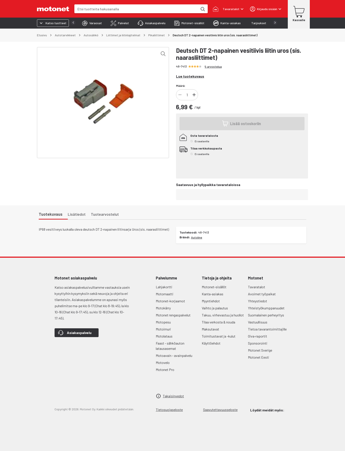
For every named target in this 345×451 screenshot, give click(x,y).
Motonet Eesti (258, 357)
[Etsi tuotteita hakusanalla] (202, 8)
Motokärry (163, 308)
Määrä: (180, 86)
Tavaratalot (256, 287)
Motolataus (164, 336)
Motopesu (163, 322)
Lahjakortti (164, 287)
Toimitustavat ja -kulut (218, 336)
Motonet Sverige (260, 350)
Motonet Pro (165, 369)
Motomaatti (164, 294)
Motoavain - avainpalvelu (174, 355)
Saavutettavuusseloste (220, 409)
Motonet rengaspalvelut (173, 315)
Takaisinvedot (173, 396)
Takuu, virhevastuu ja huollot (223, 315)
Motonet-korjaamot (170, 301)
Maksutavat (210, 329)
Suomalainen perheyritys (266, 315)
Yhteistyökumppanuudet (266, 308)
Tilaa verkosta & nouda (218, 322)
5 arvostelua (213, 66)
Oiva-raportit (257, 336)
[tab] (83, 23)
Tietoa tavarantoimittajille (267, 329)
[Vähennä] (180, 95)
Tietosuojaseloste (169, 409)
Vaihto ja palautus (215, 308)
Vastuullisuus (257, 322)
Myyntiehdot (211, 301)
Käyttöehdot (211, 343)
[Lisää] (194, 95)
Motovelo (163, 362)
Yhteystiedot (257, 301)
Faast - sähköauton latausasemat (170, 346)
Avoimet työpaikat (262, 294)
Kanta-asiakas (212, 294)
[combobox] (136, 9)
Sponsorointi (257, 343)
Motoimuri (163, 329)
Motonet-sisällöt (214, 287)
